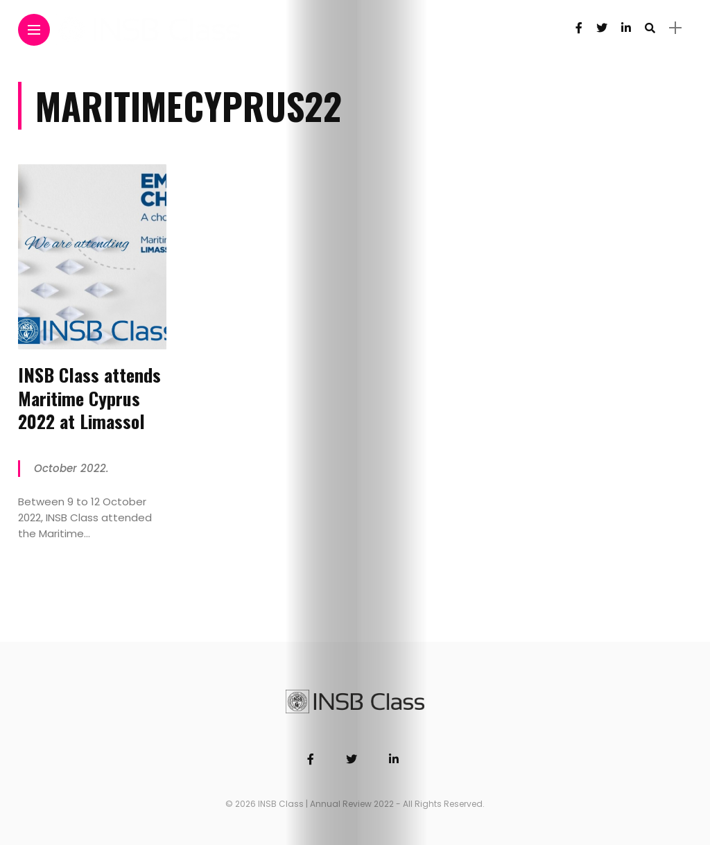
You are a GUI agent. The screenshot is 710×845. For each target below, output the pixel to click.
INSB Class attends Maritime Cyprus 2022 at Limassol (89, 398)
